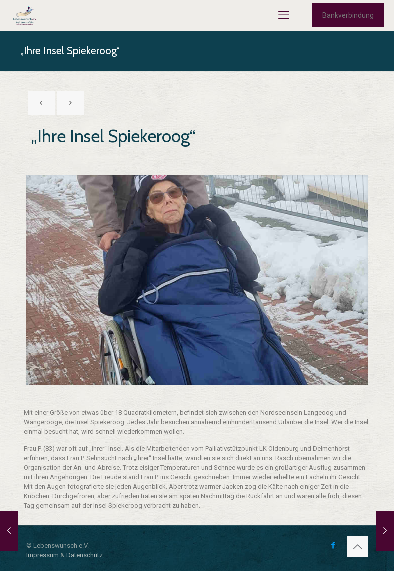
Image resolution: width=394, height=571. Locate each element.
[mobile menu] (283, 15)
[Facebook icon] (333, 545)
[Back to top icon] (357, 546)
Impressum (42, 555)
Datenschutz (84, 555)
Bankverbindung (348, 15)
